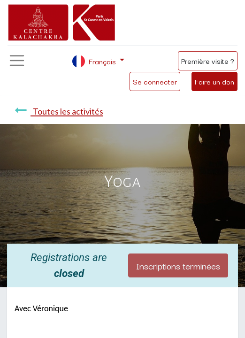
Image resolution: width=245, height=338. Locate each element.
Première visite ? (207, 60)
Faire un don (214, 81)
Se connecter (155, 81)
